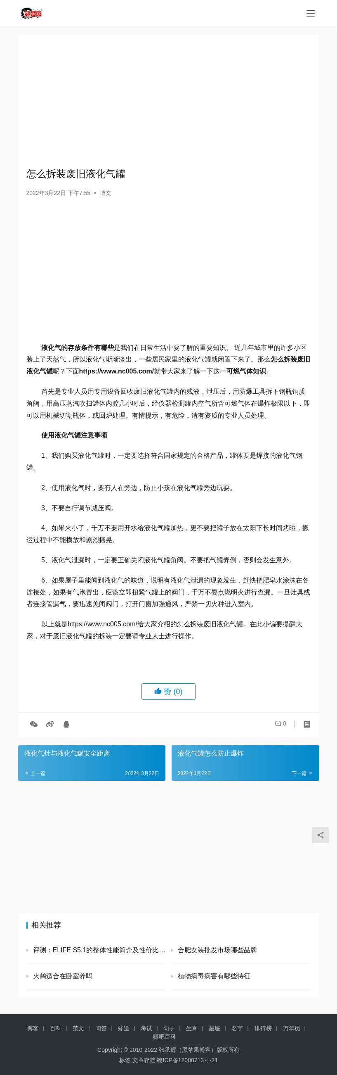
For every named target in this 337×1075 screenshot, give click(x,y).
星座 (214, 1028)
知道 (124, 1028)
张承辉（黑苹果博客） (188, 1049)
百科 (55, 1028)
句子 (169, 1028)
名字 (237, 1028)
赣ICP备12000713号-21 (187, 1060)
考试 (146, 1028)
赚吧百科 (164, 1036)
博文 (105, 193)
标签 (125, 1060)
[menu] (310, 13)
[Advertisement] (168, 101)
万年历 (291, 1028)
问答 (101, 1028)
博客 (33, 1028)
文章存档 (144, 1060)
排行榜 (263, 1028)
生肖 (192, 1028)
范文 (78, 1028)
